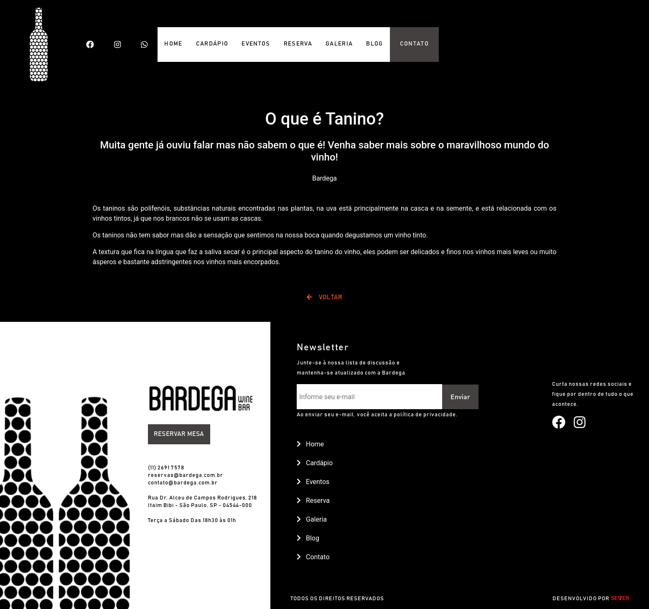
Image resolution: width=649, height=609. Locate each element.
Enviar (460, 397)
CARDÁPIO (212, 44)
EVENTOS (256, 44)
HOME (173, 44)
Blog (308, 538)
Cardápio (315, 463)
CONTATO (414, 44)
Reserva (313, 501)
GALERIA (339, 44)
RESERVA (298, 44)
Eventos (313, 482)
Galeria (312, 519)
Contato (313, 557)
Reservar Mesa (179, 434)
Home (310, 444)
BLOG (374, 44)
